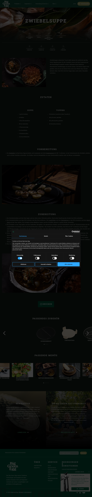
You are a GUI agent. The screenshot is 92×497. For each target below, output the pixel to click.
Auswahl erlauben (46, 264)
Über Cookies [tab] (69, 236)
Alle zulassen (69, 264)
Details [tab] (46, 236)
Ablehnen (23, 264)
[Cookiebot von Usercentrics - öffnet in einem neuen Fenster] (73, 232)
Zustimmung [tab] (23, 236)
